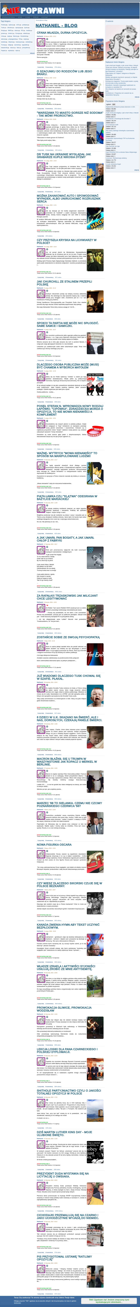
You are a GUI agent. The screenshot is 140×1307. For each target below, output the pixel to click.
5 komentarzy (49, 67)
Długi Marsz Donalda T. (113, 79)
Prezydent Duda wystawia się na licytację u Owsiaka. (63, 1175)
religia (10, 45)
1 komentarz (48, 449)
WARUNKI (17, 1303)
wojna (25, 39)
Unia (2, 36)
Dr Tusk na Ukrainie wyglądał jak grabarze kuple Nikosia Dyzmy (64, 156)
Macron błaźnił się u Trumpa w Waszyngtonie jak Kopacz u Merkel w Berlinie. (67, 761)
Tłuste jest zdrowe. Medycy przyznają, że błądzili (121, 67)
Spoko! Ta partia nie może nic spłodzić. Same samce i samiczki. (68, 324)
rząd (8, 36)
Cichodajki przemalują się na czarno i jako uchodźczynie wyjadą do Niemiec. (68, 1216)
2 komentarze (49, 633)
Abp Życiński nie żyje (113, 146)
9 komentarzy (49, 108)
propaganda (12, 39)
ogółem (108, 104)
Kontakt (44, 17)
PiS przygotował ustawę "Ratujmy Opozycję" (64, 1258)
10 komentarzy (49, 277)
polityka (24, 25)
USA (17, 25)
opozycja (18, 27)
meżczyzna (19, 42)
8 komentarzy (49, 191)
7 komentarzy (49, 1045)
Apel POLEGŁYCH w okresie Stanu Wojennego (121, 152)
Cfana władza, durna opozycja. (62, 32)
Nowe (20, 17)
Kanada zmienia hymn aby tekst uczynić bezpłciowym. (68, 926)
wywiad (10, 50)
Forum (35, 17)
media (28, 30)
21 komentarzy (49, 1211)
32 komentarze (49, 671)
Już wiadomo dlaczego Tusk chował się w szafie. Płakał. (69, 677)
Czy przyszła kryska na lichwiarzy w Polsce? (67, 241)
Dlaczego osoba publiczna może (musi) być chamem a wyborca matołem (68, 366)
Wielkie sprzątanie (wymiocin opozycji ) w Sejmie (121, 77)
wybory (11, 25)
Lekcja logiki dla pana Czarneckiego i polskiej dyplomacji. (67, 1051)
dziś (113, 104)
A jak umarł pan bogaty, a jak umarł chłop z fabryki (65, 539)
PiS (20, 39)
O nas (27, 17)
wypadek (25, 45)
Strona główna (8, 17)
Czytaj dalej (40, 67)
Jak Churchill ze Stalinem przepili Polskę (64, 283)
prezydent (25, 47)
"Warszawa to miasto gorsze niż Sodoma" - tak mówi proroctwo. (70, 114)
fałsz (18, 47)
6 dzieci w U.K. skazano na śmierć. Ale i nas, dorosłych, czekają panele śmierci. (69, 719)
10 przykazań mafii (112, 124)
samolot (16, 45)
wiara (16, 30)
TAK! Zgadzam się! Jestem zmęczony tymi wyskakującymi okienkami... (109, 1301)
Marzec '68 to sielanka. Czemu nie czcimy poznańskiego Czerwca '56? (69, 804)
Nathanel (40, 36)
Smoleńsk (23, 36)
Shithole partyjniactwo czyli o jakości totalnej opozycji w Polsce (69, 1092)
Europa (17, 33)
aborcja (3, 39)
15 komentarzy (49, 591)
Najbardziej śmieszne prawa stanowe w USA (120, 107)
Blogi (46, 20)
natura (12, 47)
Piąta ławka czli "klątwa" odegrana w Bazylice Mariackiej (67, 498)
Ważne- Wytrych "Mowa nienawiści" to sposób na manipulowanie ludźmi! (67, 455)
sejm (17, 50)
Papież (3, 50)
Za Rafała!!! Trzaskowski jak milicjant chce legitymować (67, 597)
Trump (3, 45)
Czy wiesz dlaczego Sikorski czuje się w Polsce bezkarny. (69, 885)
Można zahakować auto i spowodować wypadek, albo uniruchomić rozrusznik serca (69, 198)
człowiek (28, 42)
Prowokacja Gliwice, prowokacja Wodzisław (64, 1009)
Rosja (3, 30)
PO (22, 30)
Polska (3, 25)
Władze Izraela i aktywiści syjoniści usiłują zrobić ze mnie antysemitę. (66, 968)
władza (25, 33)
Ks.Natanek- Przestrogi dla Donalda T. (118, 118)
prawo (3, 33)
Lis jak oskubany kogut (113, 164)
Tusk (2, 27)
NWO (9, 30)
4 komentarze (49, 402)
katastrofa (4, 47)
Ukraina (9, 27)
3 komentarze (49, 319)
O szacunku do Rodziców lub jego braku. (64, 73)
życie (25, 27)
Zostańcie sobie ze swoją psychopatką (68, 637)
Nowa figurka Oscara (54, 844)
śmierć (10, 33)
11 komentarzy (49, 150)
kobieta (3, 42)
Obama (10, 42)
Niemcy (15, 36)
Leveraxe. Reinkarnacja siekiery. (116, 158)
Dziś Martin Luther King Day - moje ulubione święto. (64, 1134)
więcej (32, 53)
